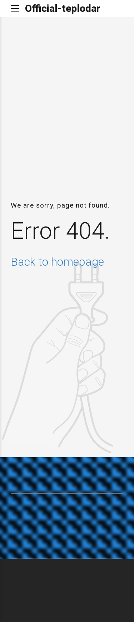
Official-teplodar (62, 8)
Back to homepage (57, 262)
